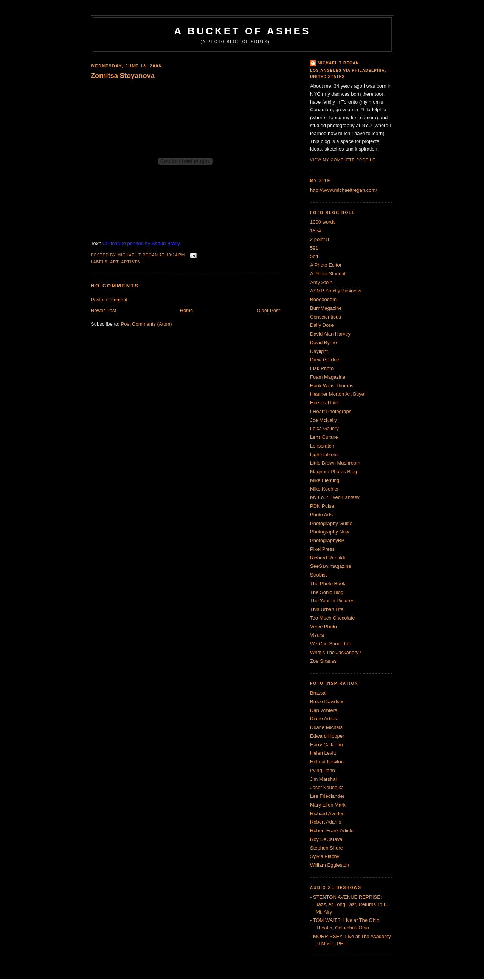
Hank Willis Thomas (332, 385)
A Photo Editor (325, 265)
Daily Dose (322, 325)
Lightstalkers (324, 454)
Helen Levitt (323, 753)
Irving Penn (322, 770)
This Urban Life (326, 609)
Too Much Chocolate (332, 618)
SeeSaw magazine (330, 566)
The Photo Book (327, 583)
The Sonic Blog (326, 592)
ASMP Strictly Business (335, 291)
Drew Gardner (325, 359)
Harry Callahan (326, 744)
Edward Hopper (327, 736)
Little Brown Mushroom (335, 463)
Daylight (319, 351)
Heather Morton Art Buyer (338, 394)
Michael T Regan (338, 63)
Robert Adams (325, 822)
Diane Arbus (323, 718)
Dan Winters (323, 710)
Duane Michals (326, 727)
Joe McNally (323, 420)
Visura (317, 635)
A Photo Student (328, 274)
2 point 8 (319, 239)
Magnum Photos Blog (333, 471)
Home (186, 310)
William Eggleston (329, 865)
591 (314, 248)
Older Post (268, 310)
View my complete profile (342, 160)
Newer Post (103, 310)
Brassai (318, 693)
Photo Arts (321, 514)
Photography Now (329, 532)
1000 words (322, 222)
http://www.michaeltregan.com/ (343, 190)
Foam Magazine (327, 377)
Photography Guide (331, 523)
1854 (315, 230)
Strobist (318, 575)
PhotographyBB (327, 540)
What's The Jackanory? (335, 652)
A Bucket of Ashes (242, 31)
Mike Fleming (324, 480)
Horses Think (324, 403)
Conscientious (325, 317)
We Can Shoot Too (330, 643)
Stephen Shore (326, 848)
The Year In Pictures (332, 600)
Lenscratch (322, 446)
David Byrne (323, 342)
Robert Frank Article (332, 830)
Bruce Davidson (327, 701)
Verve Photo (323, 626)
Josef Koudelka (327, 787)
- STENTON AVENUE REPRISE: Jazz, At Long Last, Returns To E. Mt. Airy (349, 904)
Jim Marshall (324, 779)
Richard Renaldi (327, 558)
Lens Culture (324, 437)
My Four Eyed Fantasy (335, 497)
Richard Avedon (327, 813)
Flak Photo (322, 368)
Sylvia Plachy (324, 856)
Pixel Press (322, 549)
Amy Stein (321, 282)
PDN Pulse (322, 506)
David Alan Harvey (330, 334)
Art (114, 262)
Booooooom (323, 299)
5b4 (314, 256)
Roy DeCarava (326, 839)
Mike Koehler (324, 489)
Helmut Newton (327, 762)
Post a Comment (109, 300)
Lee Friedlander (327, 796)
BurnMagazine (326, 308)
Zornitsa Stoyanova (123, 75)
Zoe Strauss (323, 661)
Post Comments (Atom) (146, 324)
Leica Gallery (324, 428)
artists (130, 262)
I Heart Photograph (331, 411)
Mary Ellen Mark (328, 805)
